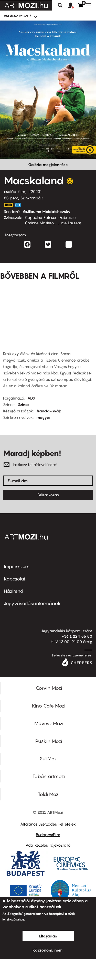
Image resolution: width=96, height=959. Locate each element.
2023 (35, 191)
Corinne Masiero (39, 222)
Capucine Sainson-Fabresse (50, 217)
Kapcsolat (15, 579)
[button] (73, 5)
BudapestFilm (48, 834)
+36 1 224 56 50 (77, 636)
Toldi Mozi (48, 794)
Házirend (13, 591)
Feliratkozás (48, 494)
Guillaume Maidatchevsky (47, 211)
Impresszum (16, 566)
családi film (14, 191)
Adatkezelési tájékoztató (48, 845)
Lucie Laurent (69, 222)
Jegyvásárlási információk (32, 603)
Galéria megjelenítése (48, 164)
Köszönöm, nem (47, 950)
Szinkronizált (31, 198)
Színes (23, 404)
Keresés (60, 5)
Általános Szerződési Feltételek (48, 824)
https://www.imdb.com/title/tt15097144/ (8, 205)
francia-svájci (49, 411)
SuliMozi (49, 758)
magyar (43, 417)
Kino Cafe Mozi (48, 706)
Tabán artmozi (49, 776)
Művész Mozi (48, 723)
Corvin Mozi (49, 688)
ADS (31, 398)
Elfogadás (48, 936)
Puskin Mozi (48, 741)
